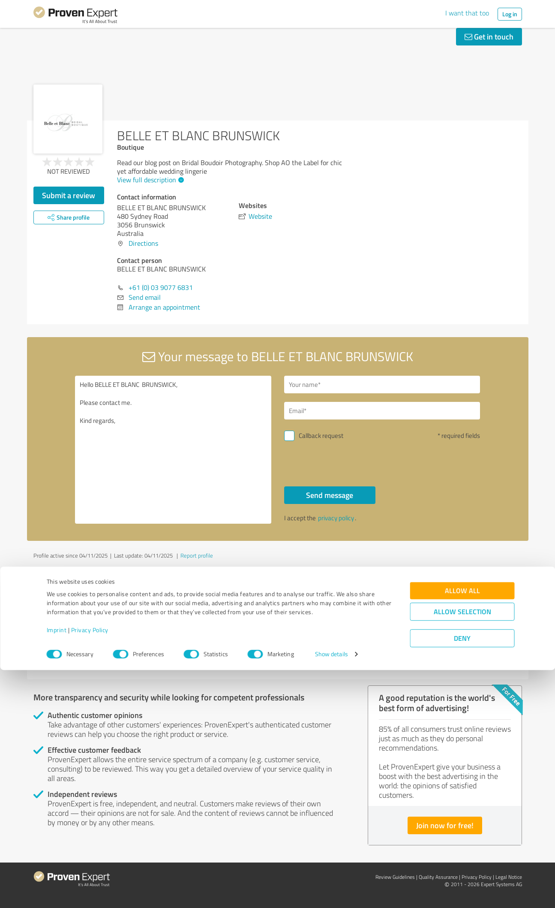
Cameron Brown (238, 617)
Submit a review (68, 195)
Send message (329, 495)
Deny (462, 876)
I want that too (467, 13)
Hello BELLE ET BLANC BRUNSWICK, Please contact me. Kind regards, (173, 450)
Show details (331, 892)
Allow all (462, 828)
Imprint (57, 868)
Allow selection (462, 849)
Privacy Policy (89, 868)
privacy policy (336, 517)
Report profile (196, 555)
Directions (143, 243)
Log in (509, 14)
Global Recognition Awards (423, 617)
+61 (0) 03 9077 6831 (161, 287)
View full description (149, 179)
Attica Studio (64, 617)
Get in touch (489, 36)
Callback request (321, 435)
